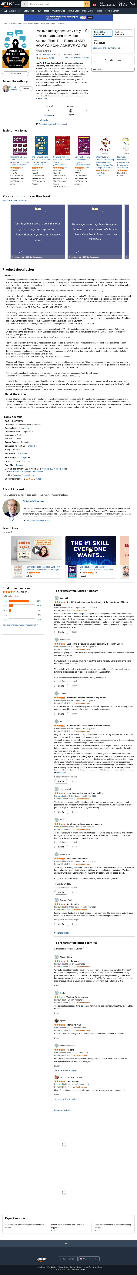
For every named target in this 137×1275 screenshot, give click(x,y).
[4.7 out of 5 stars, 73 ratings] (38, 168)
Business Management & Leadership (27, 471)
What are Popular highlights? (14, 200)
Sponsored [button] (7, 532)
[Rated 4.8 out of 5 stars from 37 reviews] (43, 572)
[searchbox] (56, 4)
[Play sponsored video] (36, 550)
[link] (20, 160)
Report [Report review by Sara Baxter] (74, 686)
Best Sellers (29, 11)
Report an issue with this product (51, 124)
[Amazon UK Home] (42, 1260)
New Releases (43, 11)
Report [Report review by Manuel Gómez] (57, 985)
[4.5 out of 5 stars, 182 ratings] (60, 168)
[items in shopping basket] (133, 4)
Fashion (98, 11)
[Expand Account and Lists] (116, 5)
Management (34, 23)
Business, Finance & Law (18, 23)
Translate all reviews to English (69, 949)
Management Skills (48, 23)
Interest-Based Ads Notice (92, 1267)
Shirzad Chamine (45, 54)
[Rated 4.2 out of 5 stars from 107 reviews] (97, 572)
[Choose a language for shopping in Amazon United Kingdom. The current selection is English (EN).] (94, 4)
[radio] (102, 33)
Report (8, 1227)
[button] (4, 11)
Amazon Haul (15, 11)
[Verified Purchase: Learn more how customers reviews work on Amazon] (80, 610)
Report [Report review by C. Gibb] (74, 714)
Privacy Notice (63, 1267)
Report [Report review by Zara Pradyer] (74, 892)
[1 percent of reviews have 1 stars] (21, 619)
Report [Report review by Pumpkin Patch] (74, 924)
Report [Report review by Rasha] (57, 1013)
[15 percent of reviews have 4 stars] (21, 605)
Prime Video (87, 11)
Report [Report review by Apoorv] (57, 1038)
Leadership (61, 23)
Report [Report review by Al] (74, 781)
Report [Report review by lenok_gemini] (74, 812)
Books (4, 23)
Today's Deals (74, 11)
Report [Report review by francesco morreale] (57, 1066)
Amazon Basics (58, 11)
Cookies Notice (75, 1267)
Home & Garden (112, 11)
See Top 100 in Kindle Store (54, 469)
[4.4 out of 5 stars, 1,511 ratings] (125, 170)
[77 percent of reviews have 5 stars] (21, 601)
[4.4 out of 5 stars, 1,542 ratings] (82, 168)
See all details (42, 120)
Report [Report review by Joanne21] (74, 632)
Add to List (97, 69)
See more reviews (62, 933)
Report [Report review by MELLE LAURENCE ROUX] (57, 1095)
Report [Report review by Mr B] (74, 847)
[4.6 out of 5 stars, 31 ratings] (17, 168)
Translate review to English (65, 1070)
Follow (26, 88)
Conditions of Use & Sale (46, 1267)
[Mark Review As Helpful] (61, 632)
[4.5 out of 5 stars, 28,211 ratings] (104, 170)
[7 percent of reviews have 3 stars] (21, 610)
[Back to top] (68, 1246)
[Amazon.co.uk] (10, 4)
